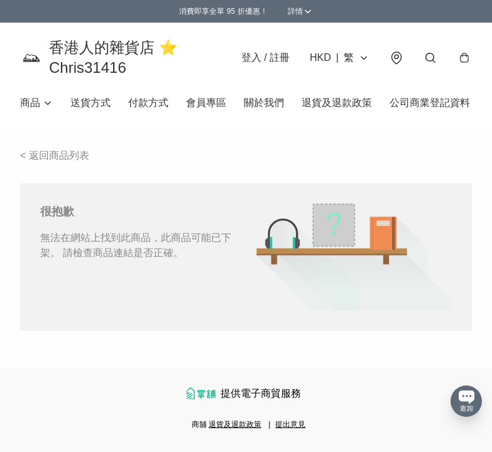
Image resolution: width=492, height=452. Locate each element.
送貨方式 (90, 102)
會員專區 (206, 102)
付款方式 (148, 102)
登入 (265, 57)
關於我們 (264, 102)
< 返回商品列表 (54, 155)
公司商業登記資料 (430, 102)
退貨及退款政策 (337, 102)
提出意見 (290, 424)
